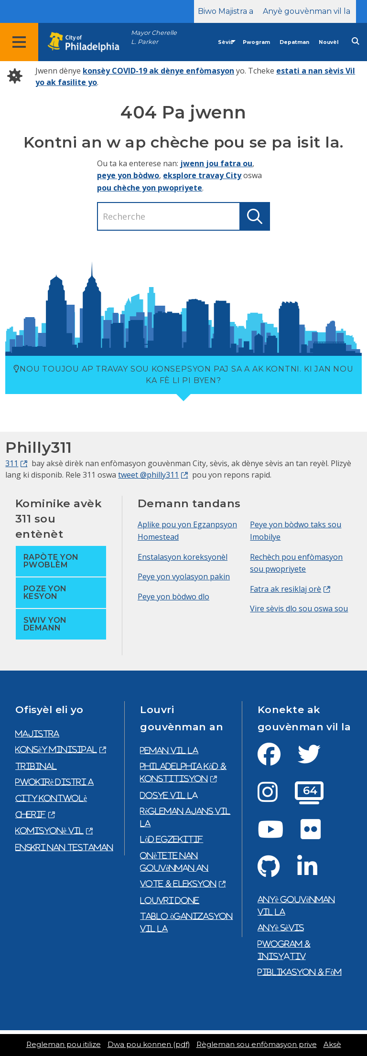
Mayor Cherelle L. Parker (154, 37)
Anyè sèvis (281, 927)
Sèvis (225, 42)
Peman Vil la (169, 750)
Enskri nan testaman (64, 847)
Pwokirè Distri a (54, 782)
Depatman (294, 42)
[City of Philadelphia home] (88, 42)
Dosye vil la (169, 795)
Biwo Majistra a (225, 11)
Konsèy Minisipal (56, 749)
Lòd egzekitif (171, 839)
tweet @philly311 (148, 474)
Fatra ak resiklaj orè (285, 589)
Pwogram (256, 42)
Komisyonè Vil (49, 830)
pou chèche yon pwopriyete (149, 187)
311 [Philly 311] (11, 463)
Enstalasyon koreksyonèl (182, 557)
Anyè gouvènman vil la (306, 11)
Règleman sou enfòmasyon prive (256, 1044)
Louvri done (169, 900)
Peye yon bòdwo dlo (173, 596)
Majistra (37, 733)
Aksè (332, 1044)
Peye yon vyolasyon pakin (184, 576)
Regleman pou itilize (63, 1044)
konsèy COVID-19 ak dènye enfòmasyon (158, 70)
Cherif (30, 814)
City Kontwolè (51, 798)
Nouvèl (328, 42)
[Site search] (355, 41)
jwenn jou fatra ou (216, 163)
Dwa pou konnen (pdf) (149, 1044)
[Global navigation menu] (19, 42)
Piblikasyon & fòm (300, 972)
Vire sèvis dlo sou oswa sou (299, 608)
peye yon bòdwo (128, 175)
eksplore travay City (202, 175)
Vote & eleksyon (178, 883)
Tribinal (36, 766)
